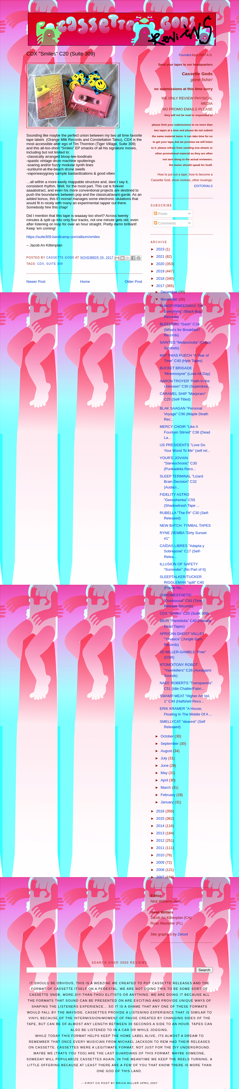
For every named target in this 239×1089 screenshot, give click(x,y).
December (170, 292)
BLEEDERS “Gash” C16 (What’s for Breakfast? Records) (180, 329)
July (164, 758)
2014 (161, 826)
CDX (40, 263)
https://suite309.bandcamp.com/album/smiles (63, 237)
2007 (161, 877)
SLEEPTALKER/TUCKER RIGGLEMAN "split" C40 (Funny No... (182, 582)
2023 (161, 249)
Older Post (133, 281)
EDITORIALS (203, 186)
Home (85, 281)
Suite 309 (54, 263)
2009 (161, 862)
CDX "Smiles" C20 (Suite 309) (184, 613)
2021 (161, 256)
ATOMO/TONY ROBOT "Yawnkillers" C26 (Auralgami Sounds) (185, 670)
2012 (161, 840)
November (170, 299)
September (170, 743)
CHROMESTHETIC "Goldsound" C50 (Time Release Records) (181, 600)
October (168, 736)
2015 (161, 818)
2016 (161, 811)
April (165, 780)
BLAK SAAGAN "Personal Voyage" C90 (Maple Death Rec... (184, 413)
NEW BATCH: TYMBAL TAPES (185, 525)
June (165, 765)
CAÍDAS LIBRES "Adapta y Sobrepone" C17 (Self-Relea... (182, 551)
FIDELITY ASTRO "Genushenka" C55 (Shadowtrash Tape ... (179, 500)
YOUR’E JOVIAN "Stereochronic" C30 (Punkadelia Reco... (178, 463)
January (168, 802)
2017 (161, 286)
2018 (161, 278)
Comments (165, 223)
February (168, 795)
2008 (161, 870)
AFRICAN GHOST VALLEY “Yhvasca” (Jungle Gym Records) (182, 639)
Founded (185, 55)
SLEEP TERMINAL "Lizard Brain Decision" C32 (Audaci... (181, 481)
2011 (161, 848)
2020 (161, 264)
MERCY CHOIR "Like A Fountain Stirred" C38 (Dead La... (185, 432)
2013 (161, 833)
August (167, 751)
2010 (161, 855)
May (164, 773)
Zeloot (183, 934)
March (166, 787)
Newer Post (36, 281)
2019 (161, 271)
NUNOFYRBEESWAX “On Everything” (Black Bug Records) (181, 311)
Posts (160, 214)
